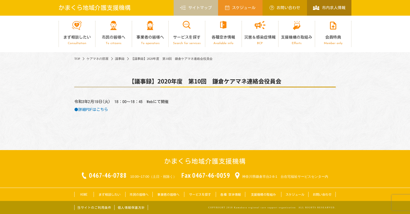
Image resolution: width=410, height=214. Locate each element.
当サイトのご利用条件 (94, 207)
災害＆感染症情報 (260, 40)
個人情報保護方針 (131, 207)
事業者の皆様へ (150, 40)
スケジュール (240, 7)
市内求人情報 (329, 7)
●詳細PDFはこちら (91, 109)
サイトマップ (196, 8)
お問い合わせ (285, 7)
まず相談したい (77, 40)
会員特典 (333, 40)
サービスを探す (186, 40)
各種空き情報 (223, 40)
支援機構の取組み (296, 40)
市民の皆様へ (113, 40)
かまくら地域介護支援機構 (95, 8)
